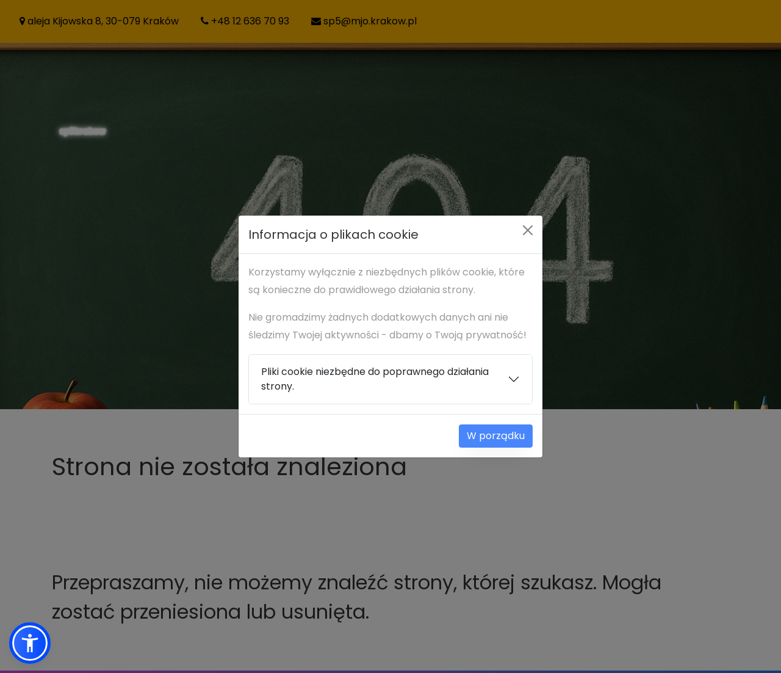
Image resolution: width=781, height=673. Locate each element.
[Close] (528, 230)
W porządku (496, 436)
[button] (30, 643)
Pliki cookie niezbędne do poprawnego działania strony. (375, 379)
